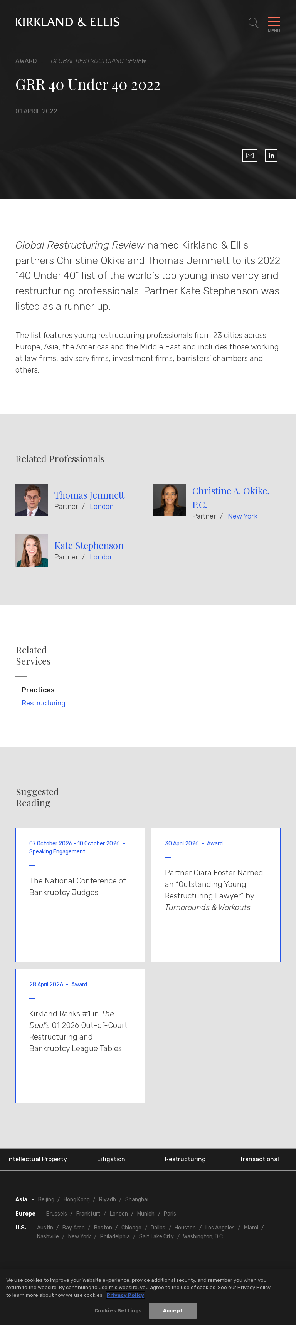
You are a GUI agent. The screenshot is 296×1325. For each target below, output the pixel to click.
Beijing (46, 1199)
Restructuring (44, 703)
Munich (146, 1214)
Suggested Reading (37, 797)
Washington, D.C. (203, 1236)
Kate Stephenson (89, 545)
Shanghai (136, 1199)
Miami (251, 1227)
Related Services (33, 655)
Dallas (158, 1227)
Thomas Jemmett (89, 495)
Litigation (111, 1159)
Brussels (56, 1214)
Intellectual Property (37, 1159)
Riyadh (107, 1199)
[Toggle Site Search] (253, 23)
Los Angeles (220, 1227)
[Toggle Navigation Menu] (274, 23)
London (102, 506)
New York (242, 516)
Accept (173, 1311)
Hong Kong (77, 1199)
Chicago (131, 1227)
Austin (45, 1227)
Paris (170, 1214)
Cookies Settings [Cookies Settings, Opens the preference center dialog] (118, 1311)
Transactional (259, 1159)
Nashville (48, 1236)
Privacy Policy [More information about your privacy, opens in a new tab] (125, 1295)
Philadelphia (115, 1236)
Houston (185, 1227)
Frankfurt (88, 1214)
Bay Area (73, 1227)
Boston (103, 1227)
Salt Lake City (156, 1236)
